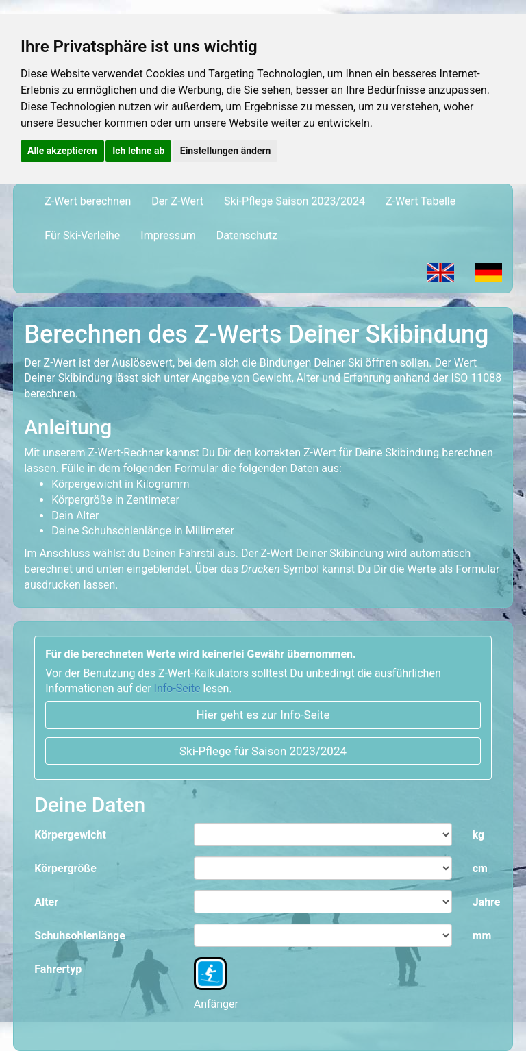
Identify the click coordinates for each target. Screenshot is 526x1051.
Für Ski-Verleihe (82, 235)
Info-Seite (177, 688)
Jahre (487, 901)
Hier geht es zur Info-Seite (263, 714)
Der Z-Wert (177, 201)
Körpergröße (65, 868)
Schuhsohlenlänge (79, 935)
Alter (46, 901)
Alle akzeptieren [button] (62, 150)
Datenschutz (252, 235)
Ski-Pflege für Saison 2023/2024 (263, 751)
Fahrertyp (58, 969)
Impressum (173, 235)
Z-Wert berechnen (93, 201)
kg (479, 834)
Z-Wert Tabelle (420, 201)
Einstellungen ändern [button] (225, 150)
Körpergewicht (70, 834)
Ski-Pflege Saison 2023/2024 (294, 201)
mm (482, 935)
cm (480, 868)
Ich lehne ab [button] (138, 150)
